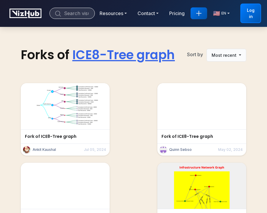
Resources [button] (111, 13)
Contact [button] (146, 13)
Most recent (225, 55)
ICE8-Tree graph (123, 55)
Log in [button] (251, 13)
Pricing (177, 13)
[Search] (72, 13)
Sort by (195, 54)
